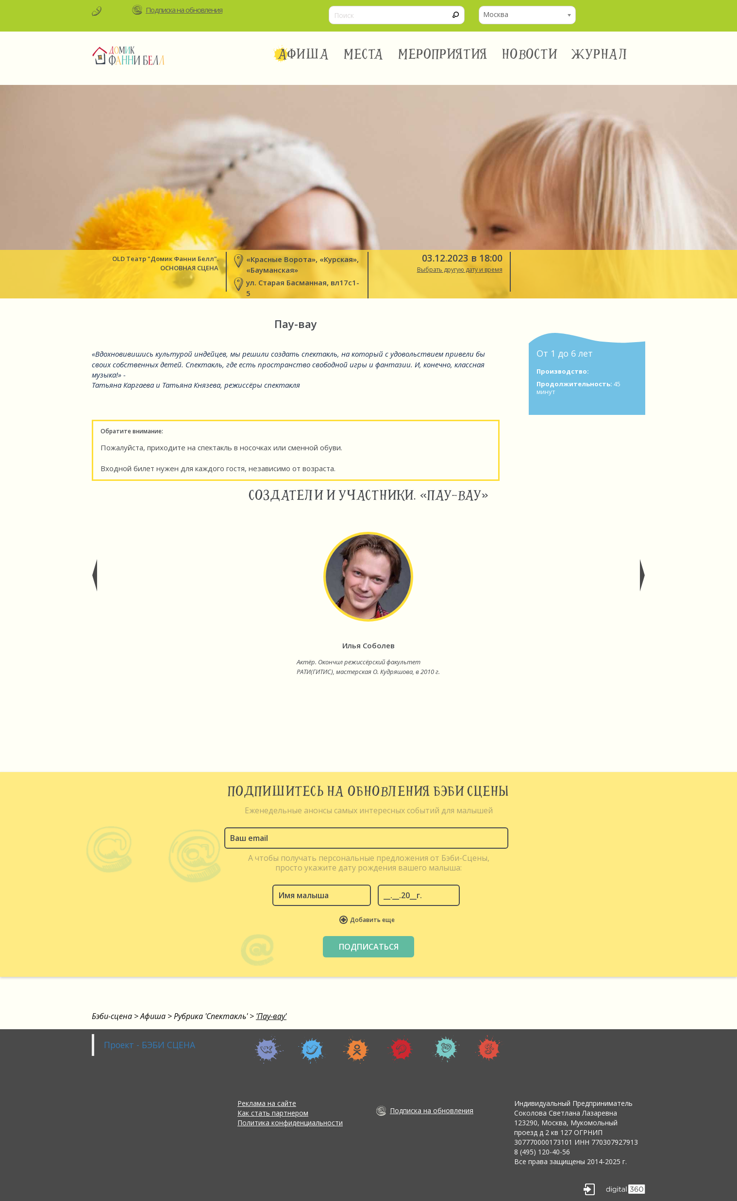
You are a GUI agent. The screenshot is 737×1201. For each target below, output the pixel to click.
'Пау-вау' (271, 1016)
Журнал (599, 54)
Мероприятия (442, 54)
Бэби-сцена (112, 1016)
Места (364, 54)
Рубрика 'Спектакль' (211, 1016)
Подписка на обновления (184, 10)
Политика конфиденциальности (290, 1122)
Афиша (303, 54)
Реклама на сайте (266, 1103)
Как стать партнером (272, 1113)
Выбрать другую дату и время (459, 269)
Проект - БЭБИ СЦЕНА (149, 1045)
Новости (529, 54)
